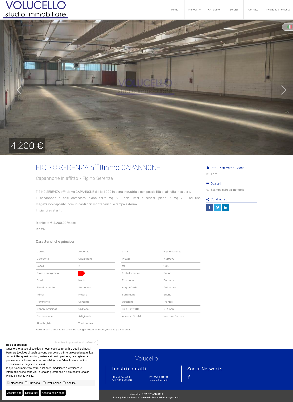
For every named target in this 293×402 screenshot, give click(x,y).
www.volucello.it (158, 380)
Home (174, 9)
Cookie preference (52, 371)
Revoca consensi (140, 397)
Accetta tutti (14, 392)
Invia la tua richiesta (278, 9)
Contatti (253, 9)
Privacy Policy (121, 397)
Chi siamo (214, 9)
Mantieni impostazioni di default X (75, 342)
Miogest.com (173, 397)
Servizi (234, 9)
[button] (14, 87)
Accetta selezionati (53, 392)
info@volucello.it (158, 376)
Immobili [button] (194, 9)
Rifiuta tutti (31, 392)
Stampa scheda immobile (225, 189)
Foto (212, 174)
